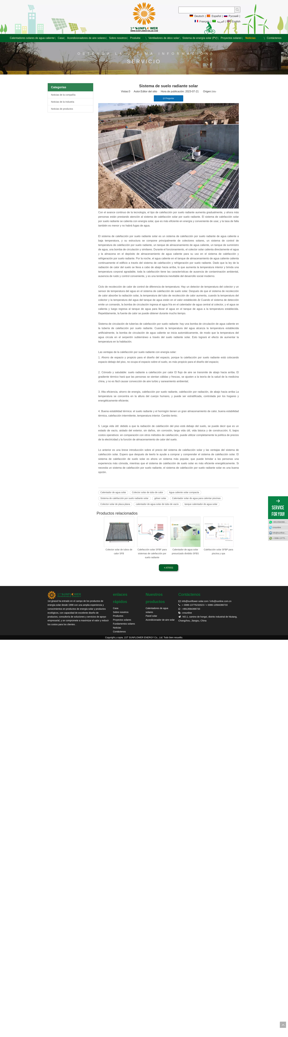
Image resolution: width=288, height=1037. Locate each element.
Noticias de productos (62, 109)
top (283, 1025)
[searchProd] (206, 10)
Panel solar (151, 616)
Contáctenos (119, 631)
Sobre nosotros (120, 612)
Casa (115, 608)
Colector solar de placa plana (115, 504)
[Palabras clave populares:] (237, 10)
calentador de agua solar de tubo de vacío (157, 504)
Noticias (117, 627)
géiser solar (160, 498)
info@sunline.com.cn (220, 601)
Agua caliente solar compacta (184, 492)
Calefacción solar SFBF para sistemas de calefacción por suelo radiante (152, 553)
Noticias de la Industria (62, 101)
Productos (118, 616)
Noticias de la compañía (63, 94)
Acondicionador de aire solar (160, 620)
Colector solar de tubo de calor (147, 492)
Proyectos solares (122, 620)
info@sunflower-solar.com (195, 601)
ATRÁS (168, 567)
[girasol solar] (64, 595)
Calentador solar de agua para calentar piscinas (196, 498)
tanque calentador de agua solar (201, 504)
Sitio (214, 91)
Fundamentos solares (124, 623)
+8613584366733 (280, 522)
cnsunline (277, 527)
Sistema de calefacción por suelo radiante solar (124, 498)
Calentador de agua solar (113, 492)
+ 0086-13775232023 (280, 538)
